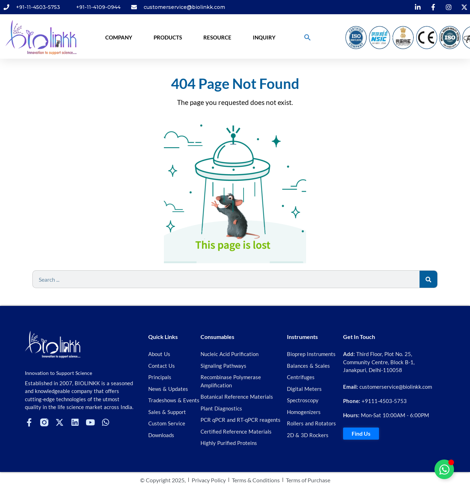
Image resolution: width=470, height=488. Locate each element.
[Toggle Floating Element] (444, 469)
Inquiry (264, 37)
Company (118, 37)
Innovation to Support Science (58, 373)
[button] (307, 37)
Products (168, 37)
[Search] (428, 279)
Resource (217, 37)
